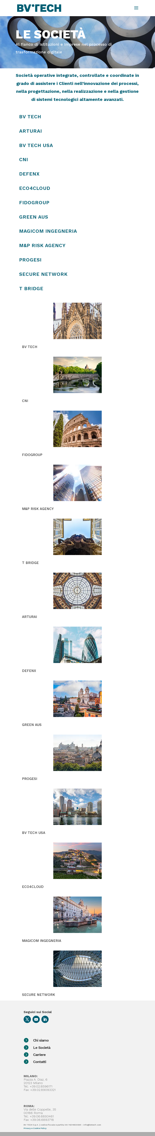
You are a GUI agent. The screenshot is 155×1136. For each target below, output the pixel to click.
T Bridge (31, 288)
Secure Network (43, 274)
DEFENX (29, 174)
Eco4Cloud (34, 188)
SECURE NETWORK (38, 995)
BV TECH (30, 117)
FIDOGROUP (32, 455)
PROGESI (29, 779)
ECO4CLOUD (33, 887)
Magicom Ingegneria (48, 231)
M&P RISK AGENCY (38, 509)
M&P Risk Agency (42, 245)
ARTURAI (30, 131)
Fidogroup (34, 202)
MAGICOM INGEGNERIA (41, 941)
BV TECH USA (36, 145)
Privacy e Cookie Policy (35, 1128)
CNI (23, 159)
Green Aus (33, 217)
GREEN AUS (32, 725)
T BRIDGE (30, 563)
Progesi (30, 260)
